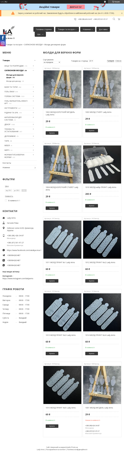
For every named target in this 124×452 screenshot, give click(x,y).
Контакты (7, 163)
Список (118, 61)
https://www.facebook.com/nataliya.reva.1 (22, 250)
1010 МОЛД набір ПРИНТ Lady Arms (100, 187)
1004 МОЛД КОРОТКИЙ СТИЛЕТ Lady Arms (62, 188)
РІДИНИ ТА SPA (11, 112)
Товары (6, 60)
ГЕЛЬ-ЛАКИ (9, 91)
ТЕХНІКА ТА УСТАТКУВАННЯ (11, 130)
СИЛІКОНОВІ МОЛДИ (33, 44)
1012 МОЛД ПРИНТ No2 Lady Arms (100, 262)
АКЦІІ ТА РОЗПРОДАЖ (14, 66)
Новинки (87, 29)
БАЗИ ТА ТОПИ (11, 87)
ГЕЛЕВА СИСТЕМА (12, 96)
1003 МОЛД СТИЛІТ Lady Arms (98, 112)
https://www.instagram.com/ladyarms (18, 278)
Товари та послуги (66, 29)
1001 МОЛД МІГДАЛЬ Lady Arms (99, 408)
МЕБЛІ (7, 145)
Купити (52, 133)
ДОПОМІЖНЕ (10, 136)
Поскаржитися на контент (56, 449)
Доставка (103, 29)
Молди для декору (13, 81)
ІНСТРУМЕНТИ (10, 108)
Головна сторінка (43, 29)
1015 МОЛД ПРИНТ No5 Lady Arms (61, 408)
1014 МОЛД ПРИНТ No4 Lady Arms (100, 335)
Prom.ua (74, 447)
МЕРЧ (6, 150)
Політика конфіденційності (77, 449)
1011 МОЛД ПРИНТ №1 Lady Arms (60, 262)
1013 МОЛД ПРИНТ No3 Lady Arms (61, 335)
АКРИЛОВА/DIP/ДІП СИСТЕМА (13, 118)
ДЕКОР (7, 124)
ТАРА (6, 141)
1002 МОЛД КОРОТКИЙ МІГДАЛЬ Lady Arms (60, 113)
